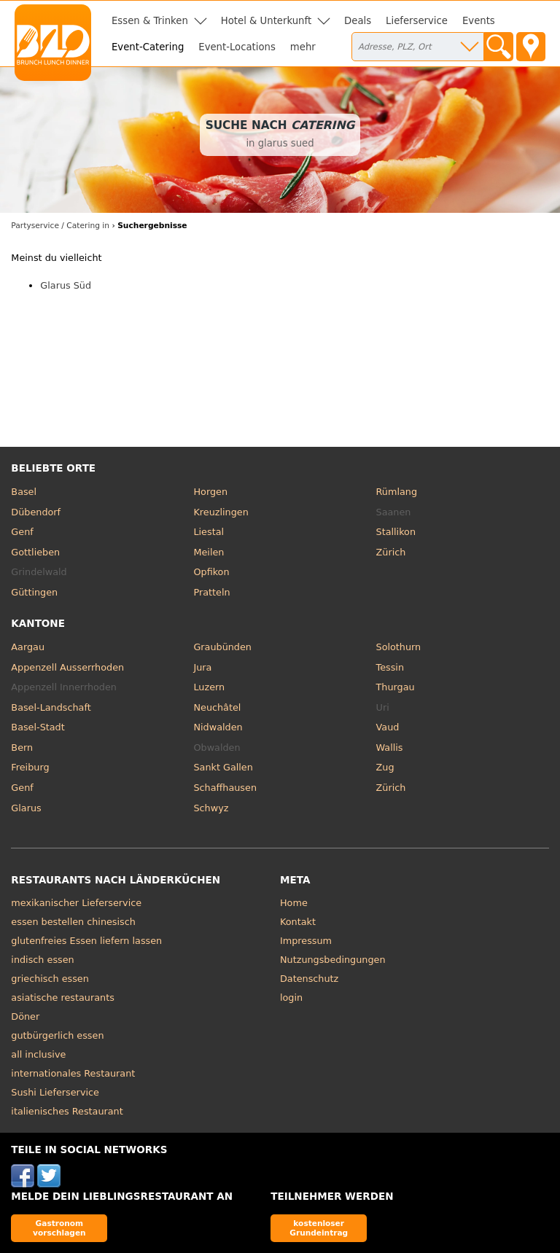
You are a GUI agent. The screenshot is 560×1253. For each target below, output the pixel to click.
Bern (22, 747)
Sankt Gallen (222, 767)
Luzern (209, 687)
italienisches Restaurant (66, 1111)
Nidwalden (217, 727)
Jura (202, 667)
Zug (385, 767)
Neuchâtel (217, 707)
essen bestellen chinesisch (73, 921)
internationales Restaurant (73, 1073)
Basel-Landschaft (50, 707)
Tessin (390, 667)
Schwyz (210, 808)
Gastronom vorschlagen (59, 1228)
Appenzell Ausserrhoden (67, 667)
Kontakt (298, 921)
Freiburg (30, 767)
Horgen (210, 491)
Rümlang (396, 491)
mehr (303, 47)
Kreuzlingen (220, 512)
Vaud (388, 727)
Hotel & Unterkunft (266, 20)
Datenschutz (309, 978)
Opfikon (211, 571)
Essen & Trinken (150, 20)
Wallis (389, 747)
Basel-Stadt (37, 727)
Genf (22, 531)
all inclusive (38, 1054)
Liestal (208, 531)
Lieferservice (417, 20)
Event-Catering (148, 47)
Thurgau (395, 687)
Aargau (27, 646)
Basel (23, 491)
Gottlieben (35, 552)
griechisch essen (49, 978)
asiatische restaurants (62, 997)
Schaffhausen (225, 787)
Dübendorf (36, 512)
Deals (357, 20)
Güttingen (34, 592)
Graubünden (222, 646)
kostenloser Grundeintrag (318, 1228)
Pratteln (211, 592)
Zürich (391, 552)
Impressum (306, 940)
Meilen (208, 552)
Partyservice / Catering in (60, 225)
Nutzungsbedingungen (333, 959)
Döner (25, 1016)
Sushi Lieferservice (55, 1092)
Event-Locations (237, 47)
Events (478, 20)
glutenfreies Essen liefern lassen (86, 940)
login (291, 997)
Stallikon (396, 531)
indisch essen (42, 959)
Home (294, 902)
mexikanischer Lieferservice (76, 902)
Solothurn (398, 646)
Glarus (26, 808)
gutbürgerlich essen (57, 1035)
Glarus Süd (65, 285)
